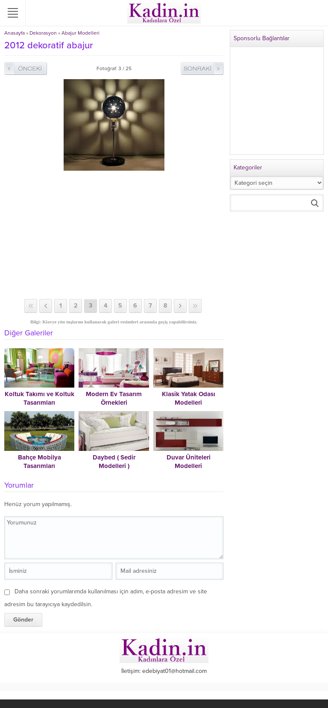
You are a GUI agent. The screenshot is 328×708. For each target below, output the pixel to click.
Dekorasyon (43, 33)
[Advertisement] (113, 235)
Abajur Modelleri (81, 33)
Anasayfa (14, 33)
